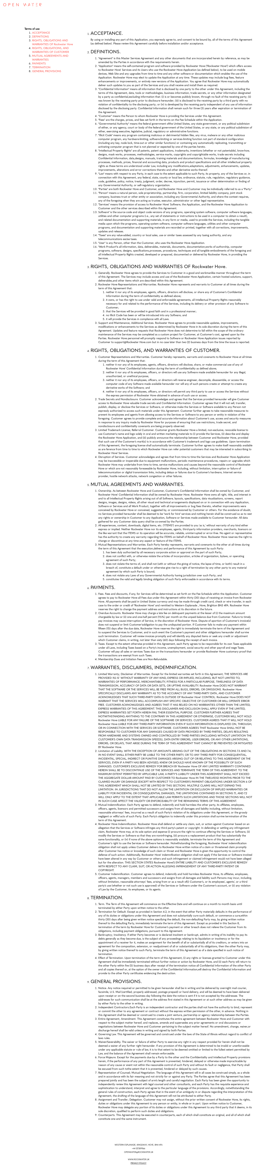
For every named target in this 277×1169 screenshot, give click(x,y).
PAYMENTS (39, 63)
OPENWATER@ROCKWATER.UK (138, 1152)
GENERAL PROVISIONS (46, 71)
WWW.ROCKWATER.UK (138, 1160)
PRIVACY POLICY (138, 1163)
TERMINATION (41, 67)
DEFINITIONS (40, 36)
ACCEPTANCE (41, 33)
